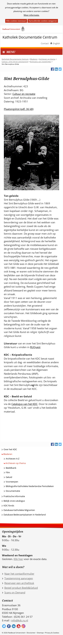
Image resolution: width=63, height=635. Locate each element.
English (56, 43)
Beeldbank (11, 467)
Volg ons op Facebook (9, 626)
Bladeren (7, 454)
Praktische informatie (14, 496)
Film (8, 472)
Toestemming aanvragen (18, 578)
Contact (45, 43)
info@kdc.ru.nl (19, 620)
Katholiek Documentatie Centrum (30, 37)
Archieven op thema (16, 463)
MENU (10, 52)
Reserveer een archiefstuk (19, 583)
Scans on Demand (14, 592)
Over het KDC (10, 449)
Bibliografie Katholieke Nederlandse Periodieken (30, 486)
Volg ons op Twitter (4, 626)
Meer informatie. (31, 15)
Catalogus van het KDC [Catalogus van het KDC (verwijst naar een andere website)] (24, 404)
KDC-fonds (9, 505)
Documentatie (13, 490)
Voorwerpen (12, 481)
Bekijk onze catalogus (14, 500)
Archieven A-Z (12, 458)
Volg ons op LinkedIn (14, 626)
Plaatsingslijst (18, 109)
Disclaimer (31, 632)
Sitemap (40, 632)
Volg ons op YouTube (18, 626)
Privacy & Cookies (52, 632)
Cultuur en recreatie (23, 94)
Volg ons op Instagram (23, 626)
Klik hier (18, 559)
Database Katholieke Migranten (19, 510)
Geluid (9, 477)
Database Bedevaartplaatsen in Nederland (25, 514)
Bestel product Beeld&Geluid (21, 587)
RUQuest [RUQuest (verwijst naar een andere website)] (35, 347)
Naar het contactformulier (19, 573)
